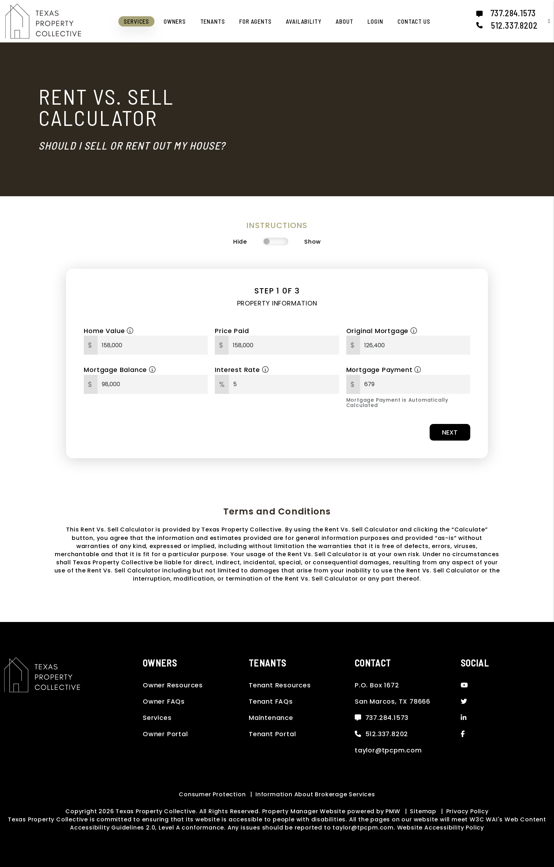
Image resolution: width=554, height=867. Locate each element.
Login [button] (375, 21)
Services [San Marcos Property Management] (136, 21)
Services (157, 717)
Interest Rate (242, 369)
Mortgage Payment (383, 369)
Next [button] (450, 432)
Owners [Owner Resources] (175, 21)
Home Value (109, 330)
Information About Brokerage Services (315, 794)
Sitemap (423, 811)
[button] (543, 21)
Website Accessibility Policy (440, 828)
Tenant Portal (272, 733)
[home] (43, 21)
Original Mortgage (381, 330)
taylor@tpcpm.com (388, 750)
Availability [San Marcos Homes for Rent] (303, 21)
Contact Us (413, 21)
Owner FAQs (164, 701)
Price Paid (232, 330)
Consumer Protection (212, 794)
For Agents (255, 21)
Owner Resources (173, 685)
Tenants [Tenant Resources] (212, 21)
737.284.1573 (513, 13)
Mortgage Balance (119, 369)
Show (312, 242)
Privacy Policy (467, 811)
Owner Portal (165, 733)
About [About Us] (344, 21)
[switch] (275, 241)
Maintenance (271, 717)
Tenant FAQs (271, 701)
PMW (392, 811)
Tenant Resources (280, 685)
